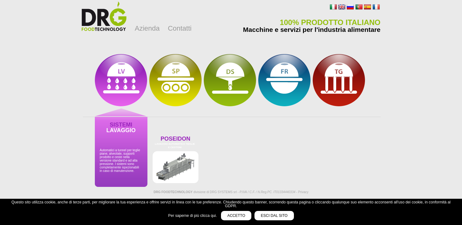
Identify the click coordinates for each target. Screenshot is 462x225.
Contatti (180, 28)
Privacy (303, 192)
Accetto (236, 215)
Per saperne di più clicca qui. (193, 215)
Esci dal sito (274, 215)
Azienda (147, 28)
